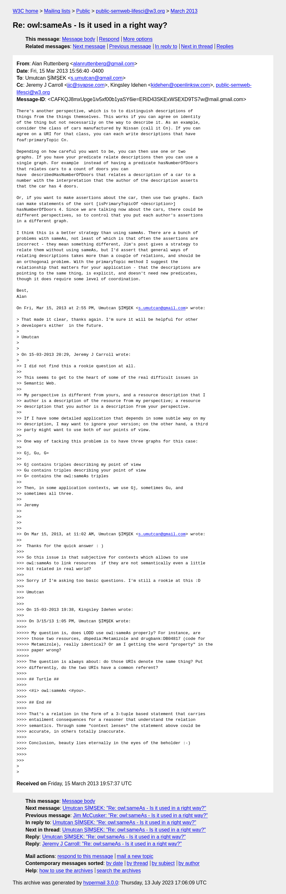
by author (189, 863)
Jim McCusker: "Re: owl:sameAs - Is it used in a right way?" (140, 815)
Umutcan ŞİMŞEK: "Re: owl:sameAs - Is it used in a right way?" (134, 808)
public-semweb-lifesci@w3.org (130, 11)
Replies (225, 46)
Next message (89, 46)
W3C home (25, 11)
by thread (137, 863)
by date (114, 863)
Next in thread (197, 46)
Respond (109, 39)
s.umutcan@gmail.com (97, 78)
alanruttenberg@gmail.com (103, 63)
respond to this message (85, 856)
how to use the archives (66, 870)
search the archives (119, 870)
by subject (163, 863)
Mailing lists (57, 11)
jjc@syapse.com (86, 85)
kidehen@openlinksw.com (180, 85)
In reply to (166, 46)
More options (138, 39)
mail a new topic (135, 856)
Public (83, 11)
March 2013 (184, 11)
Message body (78, 39)
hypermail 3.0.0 (100, 882)
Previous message (130, 46)
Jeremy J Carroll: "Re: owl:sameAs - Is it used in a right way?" (112, 843)
